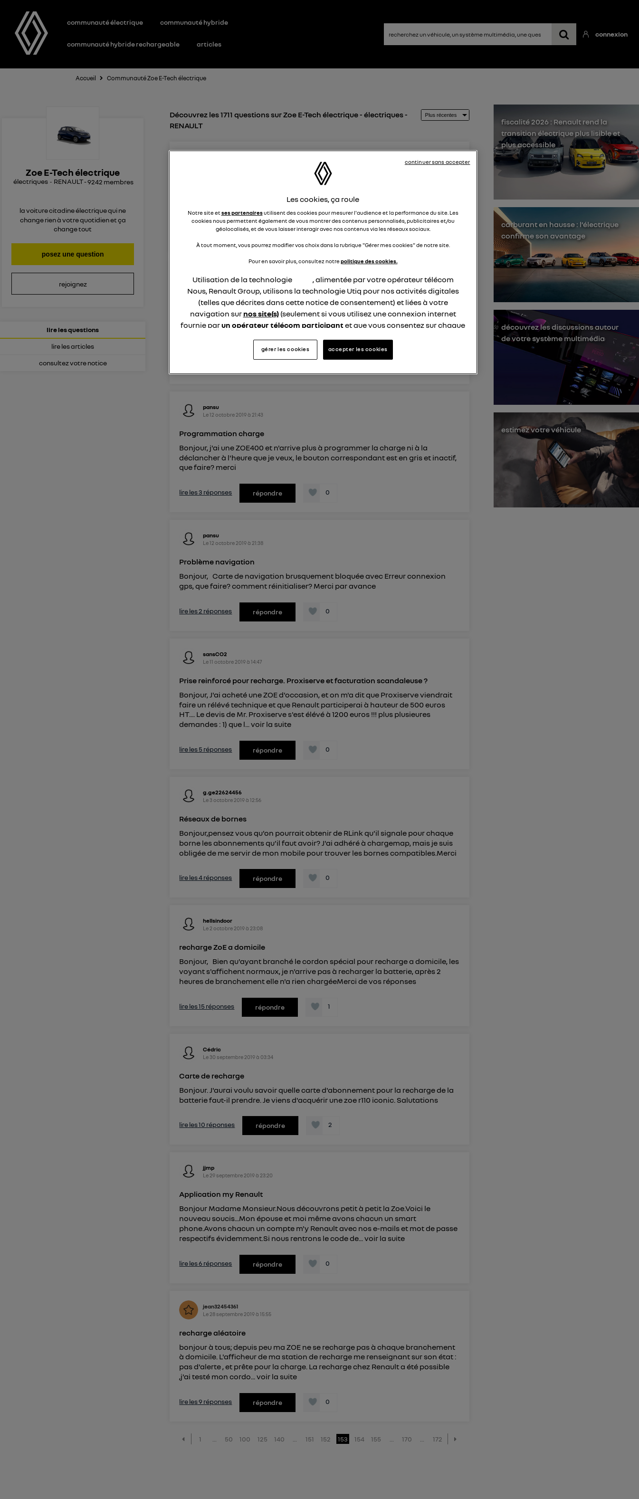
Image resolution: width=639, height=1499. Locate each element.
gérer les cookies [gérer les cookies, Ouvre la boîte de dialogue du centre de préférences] (285, 349)
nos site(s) (261, 313)
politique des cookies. (369, 261)
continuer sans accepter (437, 162)
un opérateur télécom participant (282, 325)
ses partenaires (242, 213)
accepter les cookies (358, 349)
